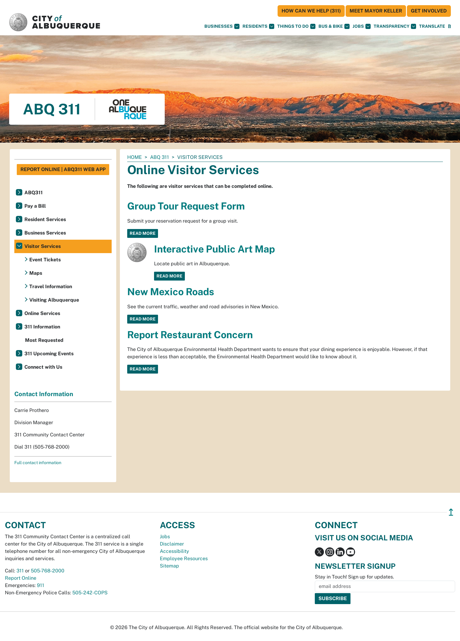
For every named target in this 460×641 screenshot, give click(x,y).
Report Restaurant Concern (190, 334)
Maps (35, 273)
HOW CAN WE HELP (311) (311, 11)
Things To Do (296, 26)
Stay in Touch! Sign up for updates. (354, 577)
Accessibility (174, 551)
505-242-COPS (90, 593)
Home (134, 157)
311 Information (42, 327)
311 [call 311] (20, 571)
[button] (432, 26)
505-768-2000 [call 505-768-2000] (47, 571)
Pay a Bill (35, 206)
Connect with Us (43, 367)
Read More (143, 233)
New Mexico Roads (170, 291)
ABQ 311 (159, 157)
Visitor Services (42, 246)
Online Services (42, 313)
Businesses (221, 26)
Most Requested (44, 340)
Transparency (395, 26)
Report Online (20, 578)
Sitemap (169, 566)
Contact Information (43, 394)
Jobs (362, 26)
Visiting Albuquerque (54, 300)
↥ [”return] (451, 512)
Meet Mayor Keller (376, 11)
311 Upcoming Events (49, 353)
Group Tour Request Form (186, 206)
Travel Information (50, 286)
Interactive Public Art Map (214, 249)
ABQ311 (33, 192)
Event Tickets (45, 260)
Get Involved (429, 11)
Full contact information (37, 462)
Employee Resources (184, 558)
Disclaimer (172, 544)
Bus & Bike (334, 26)
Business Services (45, 233)
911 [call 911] (40, 585)
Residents (258, 26)
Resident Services (45, 219)
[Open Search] (449, 26)
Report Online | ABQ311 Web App (63, 169)
